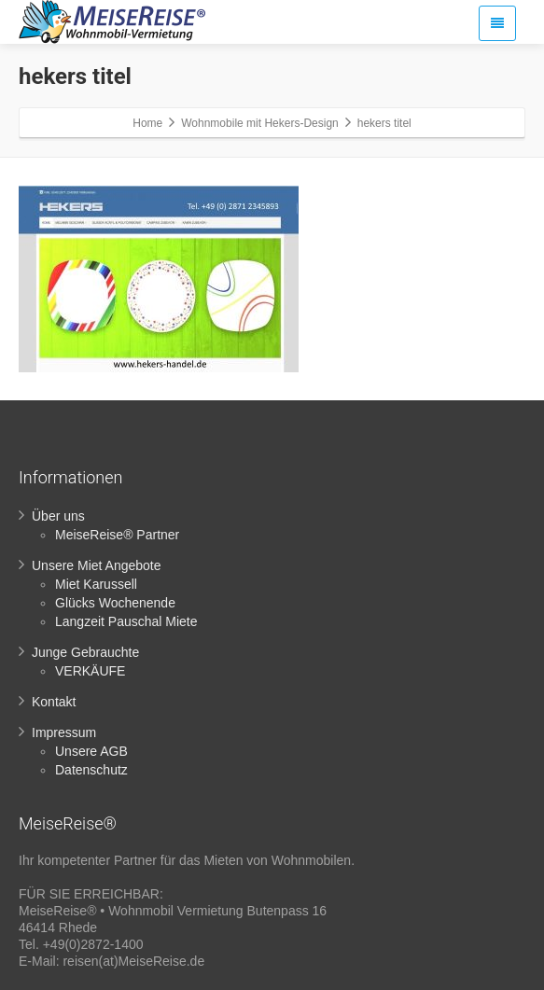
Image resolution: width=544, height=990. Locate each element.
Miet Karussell (96, 584)
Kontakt (54, 701)
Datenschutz (91, 769)
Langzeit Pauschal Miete (126, 621)
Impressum (64, 732)
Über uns (58, 516)
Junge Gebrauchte (85, 652)
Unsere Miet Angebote (96, 565)
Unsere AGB (91, 751)
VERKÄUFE (90, 670)
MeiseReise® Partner (117, 534)
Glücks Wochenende (115, 602)
